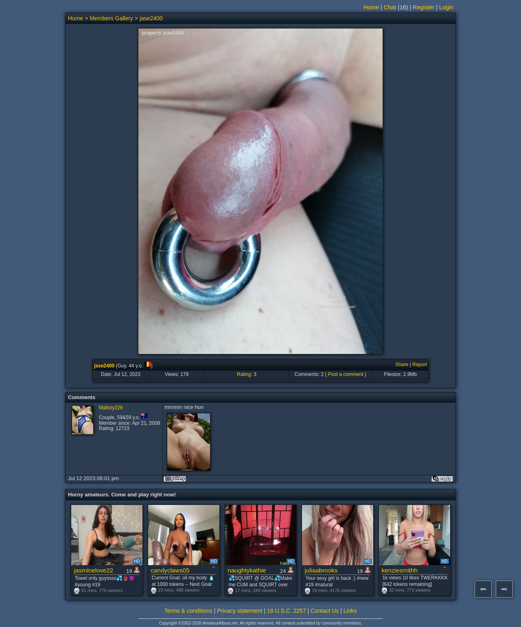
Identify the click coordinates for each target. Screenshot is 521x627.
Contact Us (325, 610)
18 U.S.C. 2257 (286, 610)
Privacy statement (239, 610)
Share (401, 364)
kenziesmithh (400, 570)
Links (350, 610)
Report (419, 364)
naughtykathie (247, 570)
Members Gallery (111, 18)
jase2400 (151, 18)
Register (423, 7)
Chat (390, 7)
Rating (244, 374)
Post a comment (345, 374)
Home (371, 7)
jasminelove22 (94, 570)
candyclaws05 (170, 570)
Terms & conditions (188, 610)
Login (446, 7)
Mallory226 (111, 408)
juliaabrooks (321, 570)
